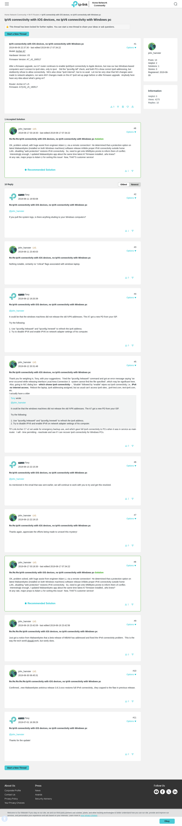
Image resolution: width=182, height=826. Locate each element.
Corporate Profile (13, 790)
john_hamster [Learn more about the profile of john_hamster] (24, 129)
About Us (10, 785)
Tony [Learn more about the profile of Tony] (27, 195)
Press (38, 785)
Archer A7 (20, 51)
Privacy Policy (11, 798)
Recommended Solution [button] (39, 169)
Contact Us (10, 794)
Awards (38, 794)
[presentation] (13, 131)
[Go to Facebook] (162, 791)
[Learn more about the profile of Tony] (13, 197)
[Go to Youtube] (156, 791)
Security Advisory (43, 798)
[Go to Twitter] (168, 792)
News (37, 790)
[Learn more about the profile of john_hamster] (13, 130)
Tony (13, 398)
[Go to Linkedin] (175, 791)
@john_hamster (16, 211)
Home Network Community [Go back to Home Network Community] (15, 15)
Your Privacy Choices (14, 802)
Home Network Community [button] (99, 3)
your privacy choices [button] (89, 816)
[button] (112, 106)
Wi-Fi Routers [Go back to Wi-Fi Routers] (34, 15)
